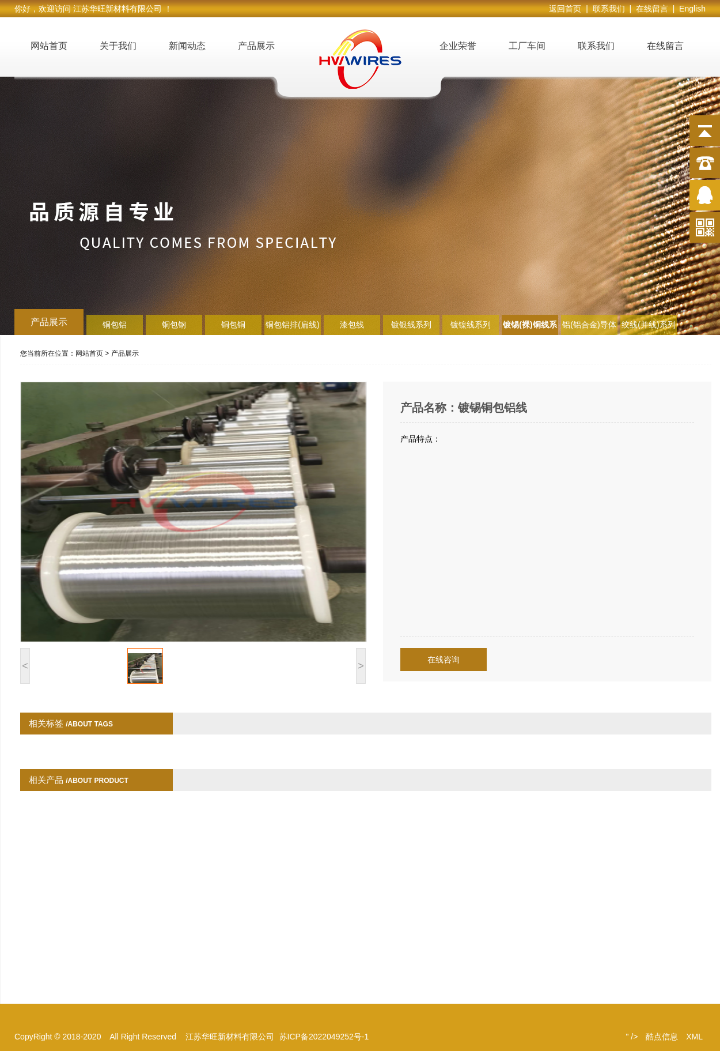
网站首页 (49, 46)
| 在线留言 (650, 8)
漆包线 (352, 324)
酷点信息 (662, 1036)
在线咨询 (443, 659)
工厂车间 (527, 46)
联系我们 (596, 46)
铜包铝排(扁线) (292, 324)
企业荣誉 (457, 46)
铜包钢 (174, 324)
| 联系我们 (607, 8)
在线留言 (665, 46)
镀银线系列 (411, 324)
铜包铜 (233, 324)
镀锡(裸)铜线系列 (529, 327)
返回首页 (567, 8)
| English (689, 8)
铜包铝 (115, 324)
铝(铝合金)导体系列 (589, 327)
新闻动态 (187, 46)
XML (694, 1036)
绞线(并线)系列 (648, 324)
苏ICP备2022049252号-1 (324, 1036)
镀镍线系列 (470, 324)
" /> (632, 1036)
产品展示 (256, 46)
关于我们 (118, 46)
